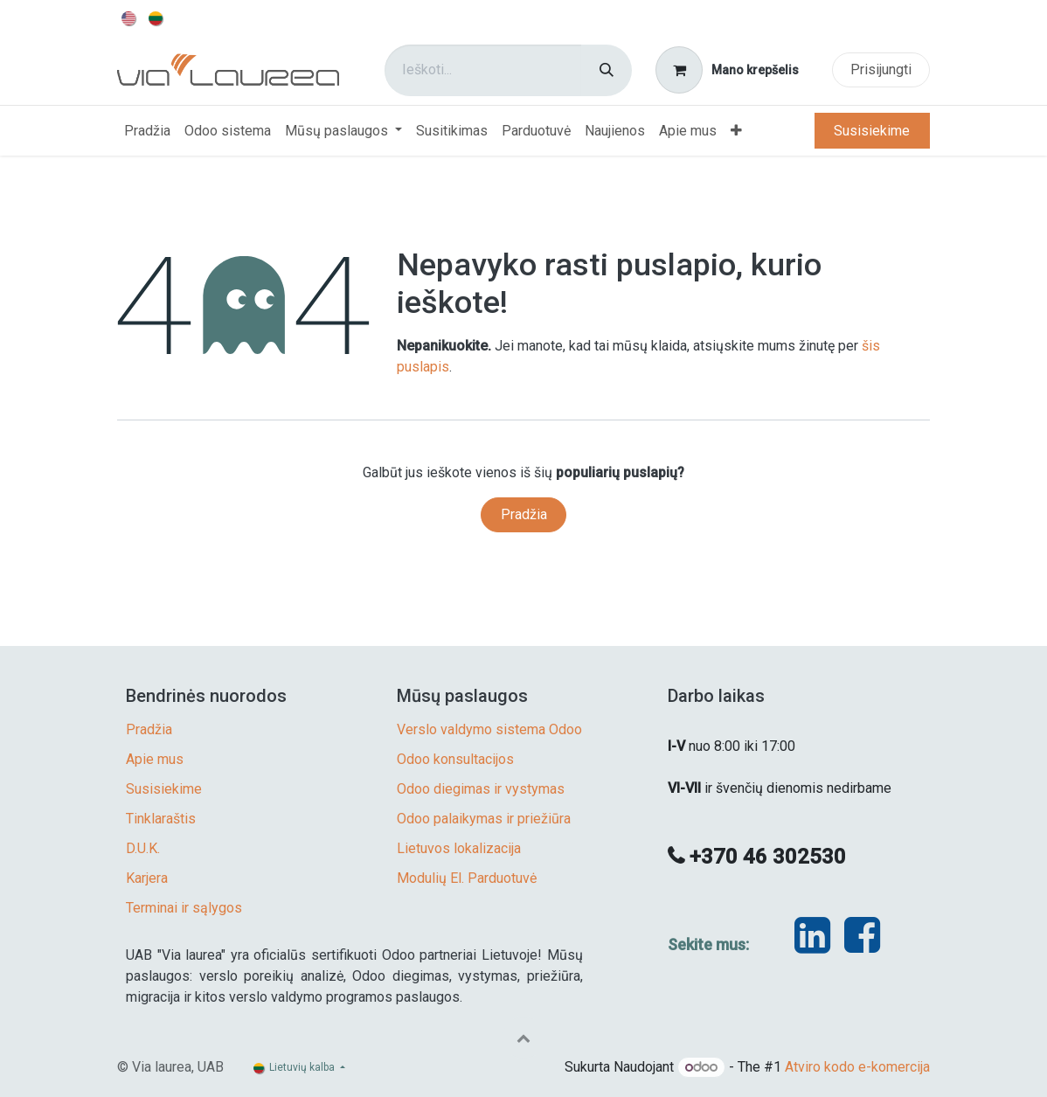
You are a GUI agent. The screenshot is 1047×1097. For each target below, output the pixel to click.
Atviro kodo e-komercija (857, 1067)
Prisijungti (881, 69)
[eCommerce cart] (727, 70)
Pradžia (524, 514)
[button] (523, 1038)
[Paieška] (606, 70)
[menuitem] (129, 17)
